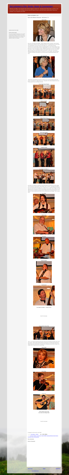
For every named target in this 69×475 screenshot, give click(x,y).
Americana (31, 435)
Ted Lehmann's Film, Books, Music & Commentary (31, 6)
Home (44, 468)
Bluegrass (35, 435)
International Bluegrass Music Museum (52, 435)
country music (39, 435)
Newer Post (30, 468)
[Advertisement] (17, 21)
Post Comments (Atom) (35, 470)
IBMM (45, 435)
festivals (42, 435)
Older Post (58, 468)
